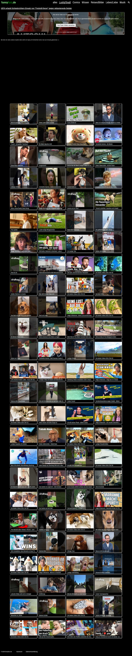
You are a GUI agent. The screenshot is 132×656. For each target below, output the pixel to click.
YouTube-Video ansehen (66, 25)
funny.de (8, 2)
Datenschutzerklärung (32, 652)
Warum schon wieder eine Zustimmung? (66, 32)
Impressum (19, 652)
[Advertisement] (66, 71)
